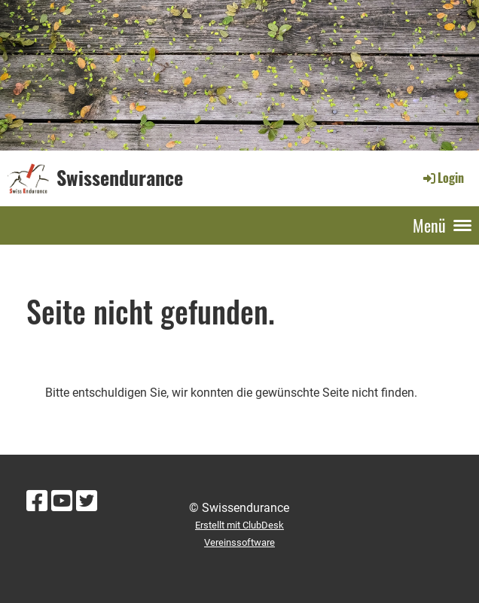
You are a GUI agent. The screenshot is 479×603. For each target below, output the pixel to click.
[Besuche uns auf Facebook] (36, 501)
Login (442, 178)
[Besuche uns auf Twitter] (86, 501)
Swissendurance (119, 177)
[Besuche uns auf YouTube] (61, 501)
